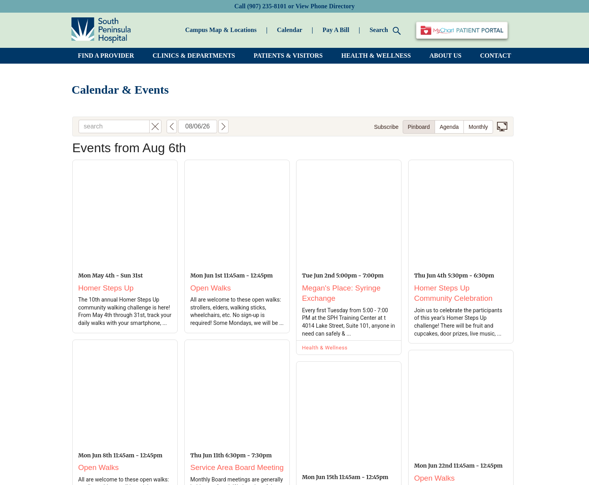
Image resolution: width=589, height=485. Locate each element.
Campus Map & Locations (221, 29)
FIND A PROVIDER (106, 55)
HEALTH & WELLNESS (376, 55)
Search (385, 30)
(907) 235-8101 (267, 6)
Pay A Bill (336, 29)
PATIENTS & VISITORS (288, 55)
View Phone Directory (325, 6)
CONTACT (495, 55)
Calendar (289, 29)
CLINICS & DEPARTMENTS (194, 55)
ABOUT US (445, 55)
